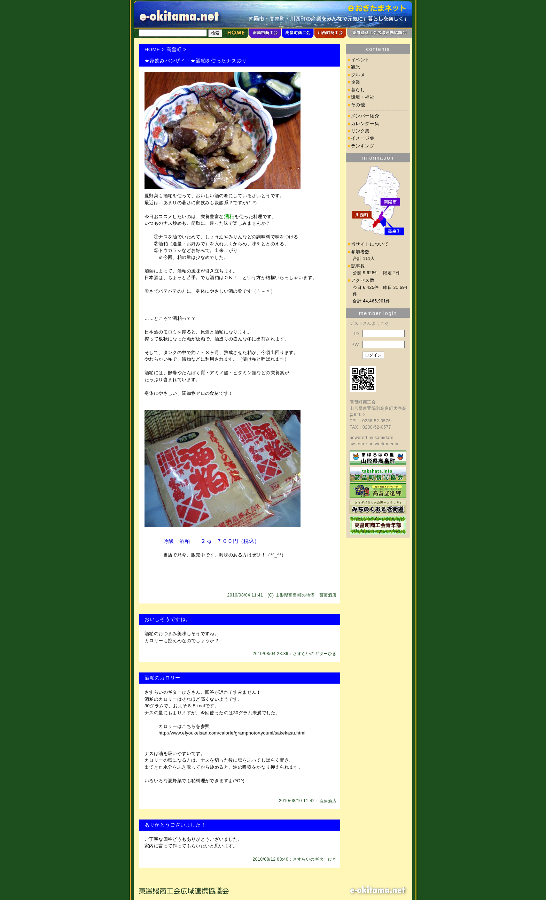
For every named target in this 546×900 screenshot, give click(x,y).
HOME (152, 49)
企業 (355, 82)
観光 (355, 67)
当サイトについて (370, 244)
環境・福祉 (363, 97)
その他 (358, 104)
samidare (384, 437)
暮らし (358, 89)
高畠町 (174, 49)
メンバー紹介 (365, 115)
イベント (360, 59)
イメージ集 (363, 138)
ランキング (363, 145)
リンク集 (360, 130)
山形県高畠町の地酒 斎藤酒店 (306, 595)
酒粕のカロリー (162, 677)
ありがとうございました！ (175, 825)
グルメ (358, 74)
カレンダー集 (365, 123)
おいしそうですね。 (167, 619)
